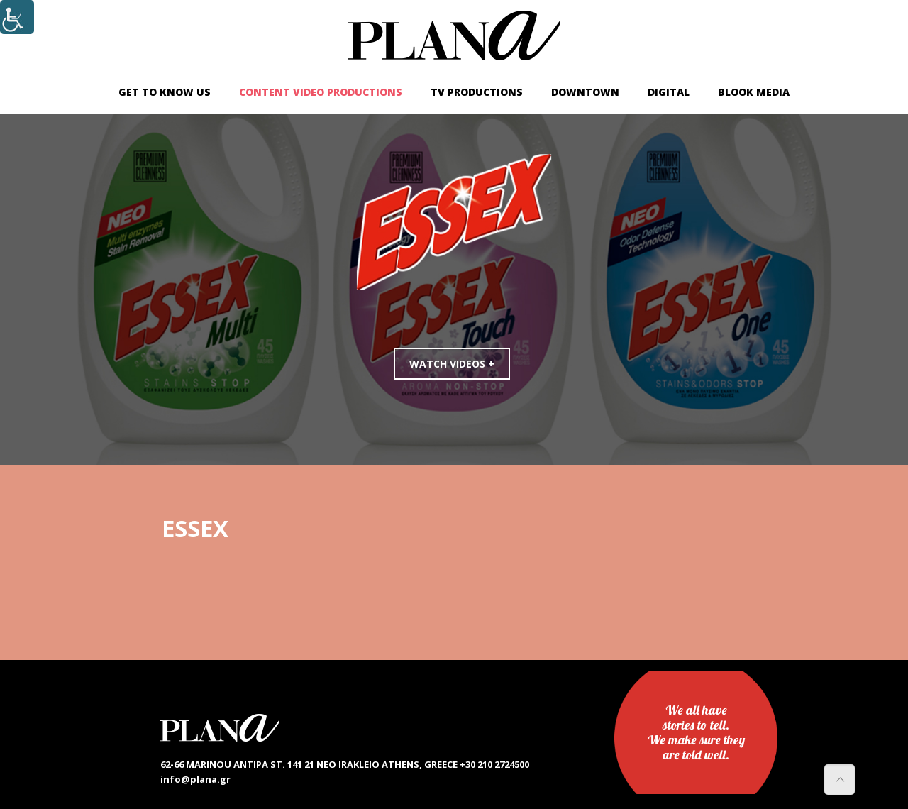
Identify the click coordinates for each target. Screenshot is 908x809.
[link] (454, 35)
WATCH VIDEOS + (451, 363)
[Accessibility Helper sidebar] (17, 17)
